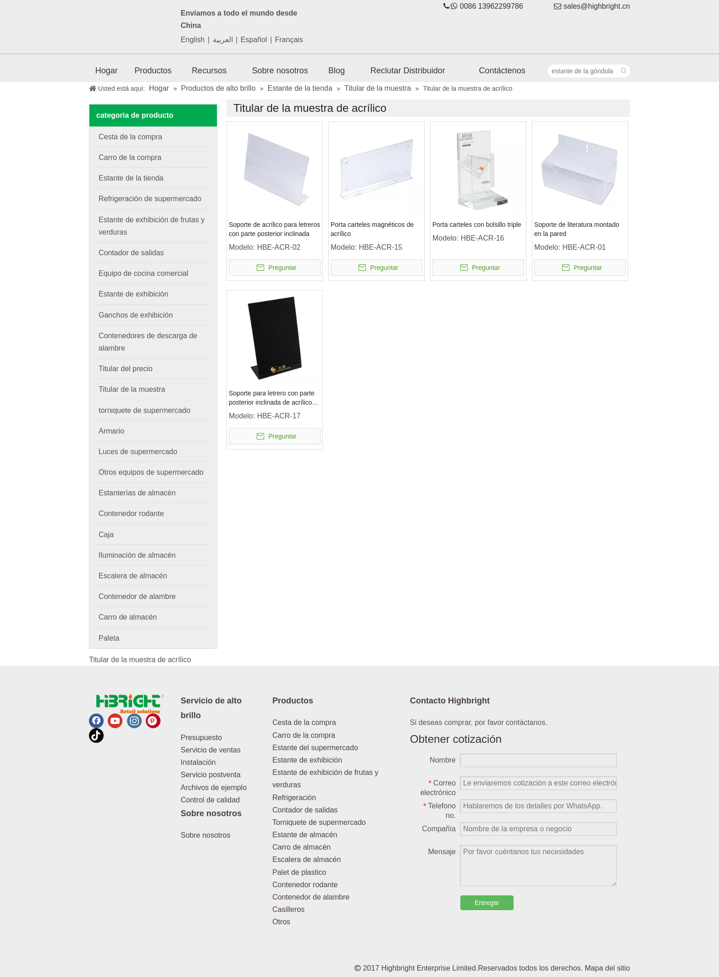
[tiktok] (96, 735)
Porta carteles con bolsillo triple (476, 224)
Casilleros (288, 909)
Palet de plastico (299, 872)
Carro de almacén (301, 847)
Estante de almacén (304, 835)
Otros (281, 922)
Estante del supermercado (315, 748)
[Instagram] (134, 721)
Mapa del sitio (607, 968)
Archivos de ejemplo (214, 787)
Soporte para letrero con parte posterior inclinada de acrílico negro (272, 398)
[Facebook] (96, 721)
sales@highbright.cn (597, 6)
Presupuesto (201, 737)
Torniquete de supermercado (319, 822)
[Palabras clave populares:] (624, 71)
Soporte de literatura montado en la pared (576, 229)
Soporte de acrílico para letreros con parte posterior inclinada (274, 229)
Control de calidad (210, 800)
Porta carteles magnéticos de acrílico (372, 229)
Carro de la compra (303, 735)
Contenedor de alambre (310, 897)
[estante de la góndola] (583, 71)
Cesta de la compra (304, 722)
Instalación (198, 762)
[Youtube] (115, 721)
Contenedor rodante (304, 885)
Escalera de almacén (306, 859)
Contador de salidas (304, 810)
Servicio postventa (211, 775)
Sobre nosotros (206, 835)
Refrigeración (294, 797)
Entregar (487, 902)
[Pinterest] (153, 721)
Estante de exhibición (307, 760)
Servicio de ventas (211, 750)
